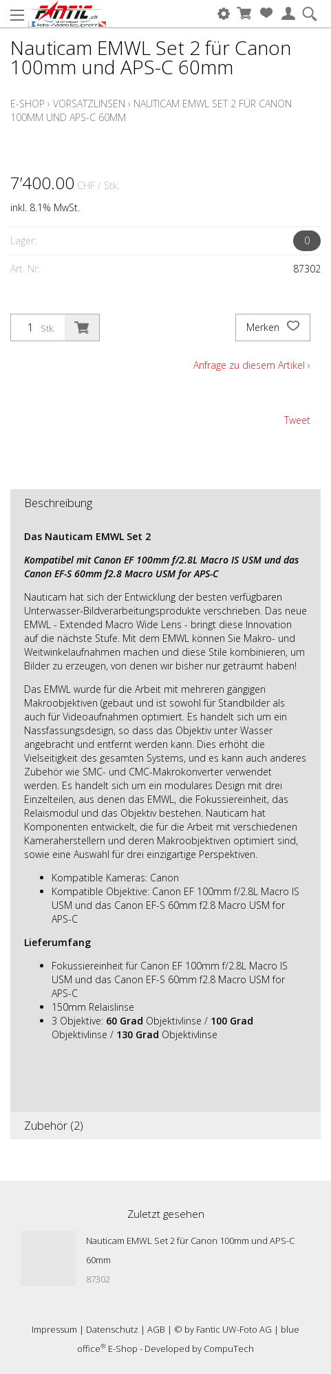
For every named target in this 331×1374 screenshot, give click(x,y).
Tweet (297, 420)
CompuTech (229, 1348)
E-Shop (27, 103)
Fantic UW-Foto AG (234, 1329)
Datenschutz (112, 1329)
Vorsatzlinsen (89, 103)
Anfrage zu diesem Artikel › (251, 365)
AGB (156, 1329)
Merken (272, 327)
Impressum (54, 1329)
